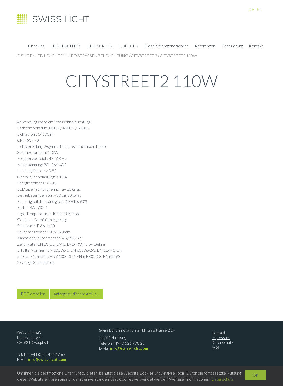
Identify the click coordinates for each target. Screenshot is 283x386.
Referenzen (205, 46)
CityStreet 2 (144, 55)
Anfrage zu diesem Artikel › (76, 293)
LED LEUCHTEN (66, 46)
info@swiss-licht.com (47, 359)
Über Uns (36, 46)
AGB (215, 347)
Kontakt (256, 46)
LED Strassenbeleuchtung (98, 55)
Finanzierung (232, 46)
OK (255, 374)
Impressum (221, 337)
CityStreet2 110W (178, 55)
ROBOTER (128, 46)
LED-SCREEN (100, 46)
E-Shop (24, 55)
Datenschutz (222, 342)
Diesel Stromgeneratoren (166, 46)
